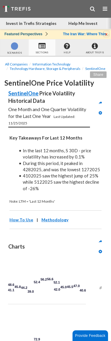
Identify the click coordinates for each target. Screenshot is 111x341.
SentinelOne (95, 68)
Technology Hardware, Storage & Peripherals (45, 68)
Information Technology (51, 64)
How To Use (21, 219)
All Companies (16, 64)
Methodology (54, 219)
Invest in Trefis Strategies (31, 23)
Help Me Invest (83, 23)
